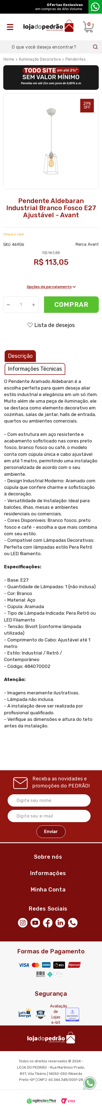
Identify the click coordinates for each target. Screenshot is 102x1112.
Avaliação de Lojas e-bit (55, 1014)
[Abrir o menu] (11, 27)
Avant (93, 244)
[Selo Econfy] (72, 1014)
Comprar (71, 304)
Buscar (95, 46)
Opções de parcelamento (51, 287)
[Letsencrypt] (25, 1013)
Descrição (20, 356)
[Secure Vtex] (40, 1014)
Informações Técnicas (35, 368)
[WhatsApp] (74, 922)
